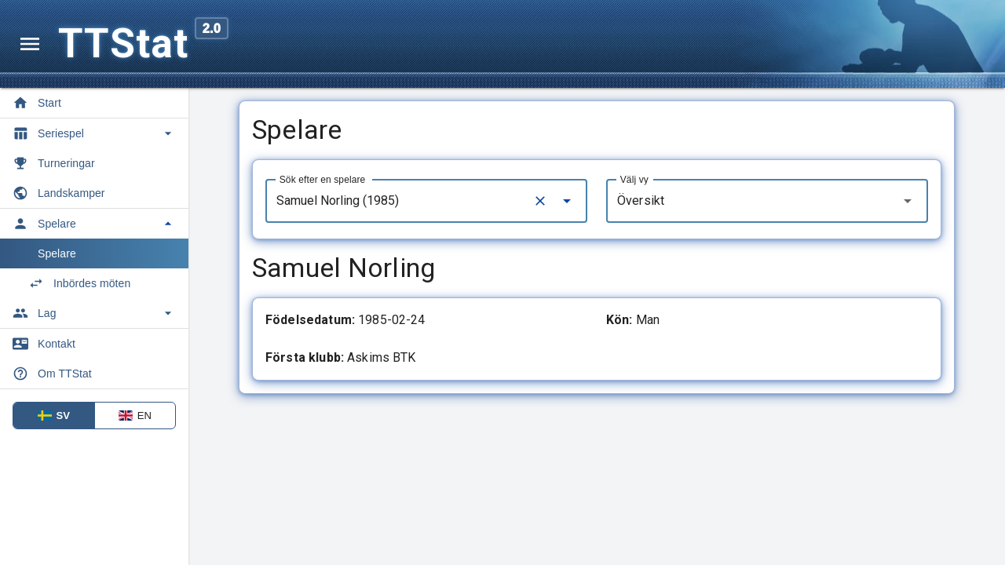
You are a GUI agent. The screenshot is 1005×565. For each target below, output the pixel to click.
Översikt (640, 200)
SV (54, 415)
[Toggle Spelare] (94, 224)
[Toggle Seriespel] (94, 133)
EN (135, 415)
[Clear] (540, 201)
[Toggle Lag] (94, 313)
